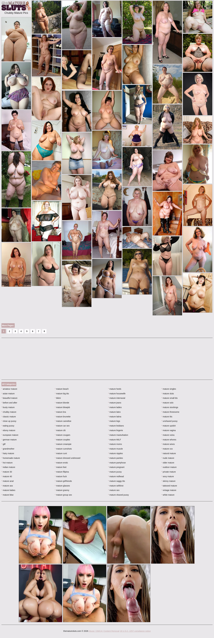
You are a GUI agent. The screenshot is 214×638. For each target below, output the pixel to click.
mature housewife (117, 393)
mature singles (168, 389)
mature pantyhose (117, 463)
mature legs (114, 421)
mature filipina (62, 472)
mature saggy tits (116, 481)
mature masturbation (118, 435)
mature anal (7, 481)
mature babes (8, 490)
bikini (58, 398)
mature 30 (6, 472)
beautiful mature (9, 398)
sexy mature (167, 476)
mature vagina (168, 430)
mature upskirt (168, 426)
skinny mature (168, 481)
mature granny (62, 490)
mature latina (114, 416)
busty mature (8, 407)
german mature (9, 439)
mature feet (60, 467)
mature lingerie (115, 430)
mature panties (115, 458)
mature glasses (62, 486)
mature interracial (116, 398)
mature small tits (169, 398)
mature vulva (167, 435)
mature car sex (62, 426)
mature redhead (116, 476)
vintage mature (168, 490)
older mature (167, 463)
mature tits (166, 416)
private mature (168, 472)
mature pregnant (116, 467)
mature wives (168, 444)
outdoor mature (169, 467)
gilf (3, 444)
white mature (167, 495)
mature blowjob (62, 407)
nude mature (167, 458)
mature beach (62, 389)
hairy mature (7, 453)
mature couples (62, 439)
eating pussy (7, 426)
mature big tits (62, 393)
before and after (9, 403)
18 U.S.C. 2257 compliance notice (135, 631)
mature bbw (7, 495)
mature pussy (115, 472)
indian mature (8, 467)
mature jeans (114, 403)
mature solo (167, 403)
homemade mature (10, 458)
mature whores (168, 439)
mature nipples (115, 453)
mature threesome (170, 412)
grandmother (7, 449)
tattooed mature (169, 486)
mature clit (60, 430)
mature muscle (115, 449)
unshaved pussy (169, 421)
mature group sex (63, 495)
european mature (9, 435)
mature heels (114, 389)
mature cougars (62, 435)
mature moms (115, 444)
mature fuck (61, 476)
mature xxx (167, 449)
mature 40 (6, 476)
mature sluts (167, 393)
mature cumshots (63, 449)
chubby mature (8, 412)
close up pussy (8, 421)
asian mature (8, 393)
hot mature (6, 463)
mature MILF (114, 439)
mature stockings (169, 407)
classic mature (8, 416)
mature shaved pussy (118, 495)
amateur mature (9, 389)
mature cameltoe (63, 421)
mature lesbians (116, 426)
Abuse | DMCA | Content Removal (104, 631)
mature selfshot (115, 486)
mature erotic (61, 463)
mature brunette (62, 416)
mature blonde (62, 403)
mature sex (114, 490)
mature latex (114, 412)
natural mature (168, 453)
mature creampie (63, 444)
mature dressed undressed (67, 458)
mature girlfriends (63, 481)
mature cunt (61, 453)
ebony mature (8, 430)
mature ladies (115, 407)
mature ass (7, 486)
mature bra (60, 412)
